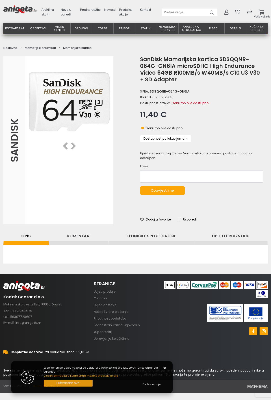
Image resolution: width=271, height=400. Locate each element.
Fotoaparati (15, 28)
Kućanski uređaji (257, 28)
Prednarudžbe (90, 10)
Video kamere (60, 28)
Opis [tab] (26, 236)
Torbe (103, 28)
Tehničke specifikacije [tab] (151, 236)
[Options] (151, 384)
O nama (100, 298)
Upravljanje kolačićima (111, 338)
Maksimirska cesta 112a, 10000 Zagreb (33, 304)
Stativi (146, 28)
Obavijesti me (162, 190)
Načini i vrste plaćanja (111, 311)
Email (144, 166)
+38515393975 (21, 311)
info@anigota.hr (28, 322)
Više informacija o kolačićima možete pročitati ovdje (81, 376)
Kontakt (145, 10)
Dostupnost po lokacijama (164, 138)
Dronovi (81, 28)
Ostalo (235, 28)
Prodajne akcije (125, 12)
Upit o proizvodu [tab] (230, 236)
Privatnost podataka (110, 318)
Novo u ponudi (66, 12)
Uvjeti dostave (105, 305)
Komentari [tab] (79, 236)
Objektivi (38, 28)
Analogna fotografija (190, 28)
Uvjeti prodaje (105, 291)
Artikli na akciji (47, 12)
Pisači (214, 28)
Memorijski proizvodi (168, 28)
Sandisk (14, 140)
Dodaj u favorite (155, 219)
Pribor (124, 28)
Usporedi (187, 219)
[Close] (68, 383)
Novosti (109, 10)
